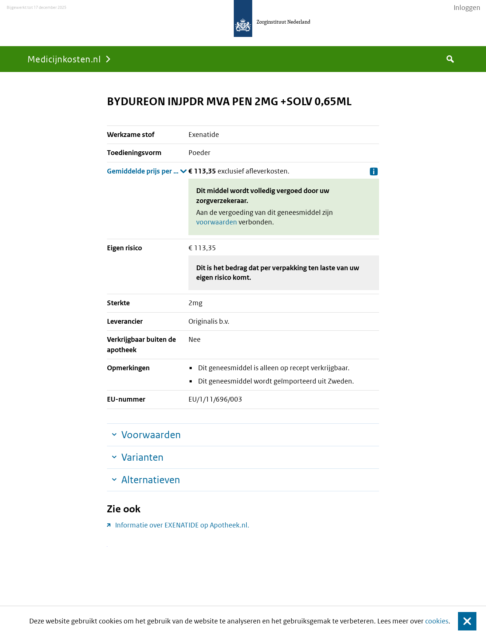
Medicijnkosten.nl (64, 59)
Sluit (461, 621)
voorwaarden (216, 222)
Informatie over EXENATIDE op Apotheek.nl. (182, 525)
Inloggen (467, 8)
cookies (436, 621)
